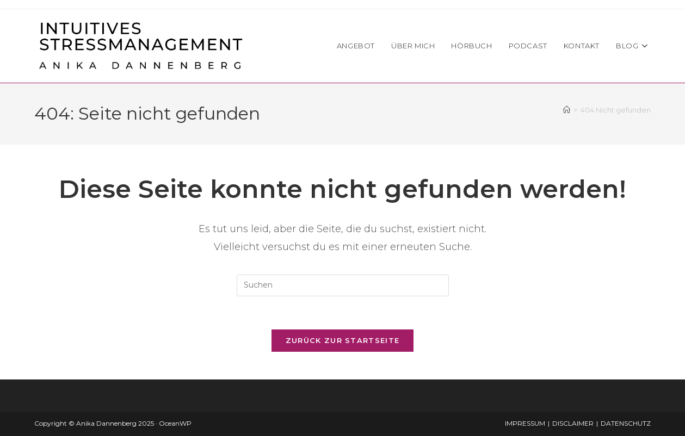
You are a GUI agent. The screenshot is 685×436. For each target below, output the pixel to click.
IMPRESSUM (525, 423)
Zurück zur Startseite (342, 340)
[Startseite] (566, 109)
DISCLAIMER (573, 423)
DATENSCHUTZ (626, 423)
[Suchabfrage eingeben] (343, 285)
